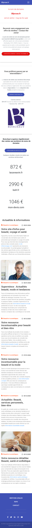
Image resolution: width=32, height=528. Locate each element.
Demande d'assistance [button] (15, 94)
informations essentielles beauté (14, 425)
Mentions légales (16, 498)
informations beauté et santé (9, 344)
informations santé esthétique (18, 477)
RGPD (16, 502)
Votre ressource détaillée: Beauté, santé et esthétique (15, 459)
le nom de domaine (16, 9)
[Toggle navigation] (28, 2)
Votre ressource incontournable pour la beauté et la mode (13, 362)
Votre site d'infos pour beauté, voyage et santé (14, 230)
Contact (16, 505)
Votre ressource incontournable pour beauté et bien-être (16, 325)
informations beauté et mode (21, 303)
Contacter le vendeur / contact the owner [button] (16, 53)
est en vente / (16, 18)
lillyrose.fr (16, 13)
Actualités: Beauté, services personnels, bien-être (12, 402)
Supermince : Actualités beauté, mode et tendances (15, 288)
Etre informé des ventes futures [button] (16, 150)
